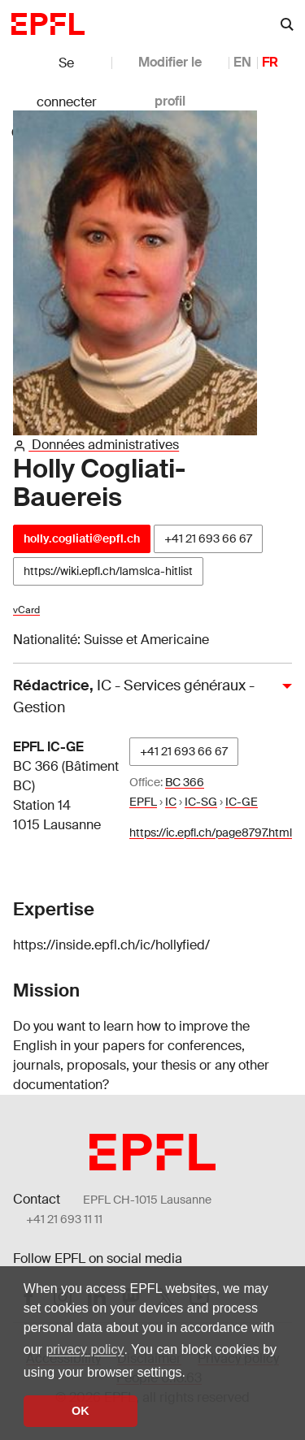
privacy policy (85, 1349)
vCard (26, 609)
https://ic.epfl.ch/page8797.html (210, 832)
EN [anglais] (242, 62)
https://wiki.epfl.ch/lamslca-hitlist (108, 571)
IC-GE (241, 801)
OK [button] (80, 1410)
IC (170, 801)
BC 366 (184, 782)
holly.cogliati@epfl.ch (82, 538)
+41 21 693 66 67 (208, 538)
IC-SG (201, 801)
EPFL (143, 801)
